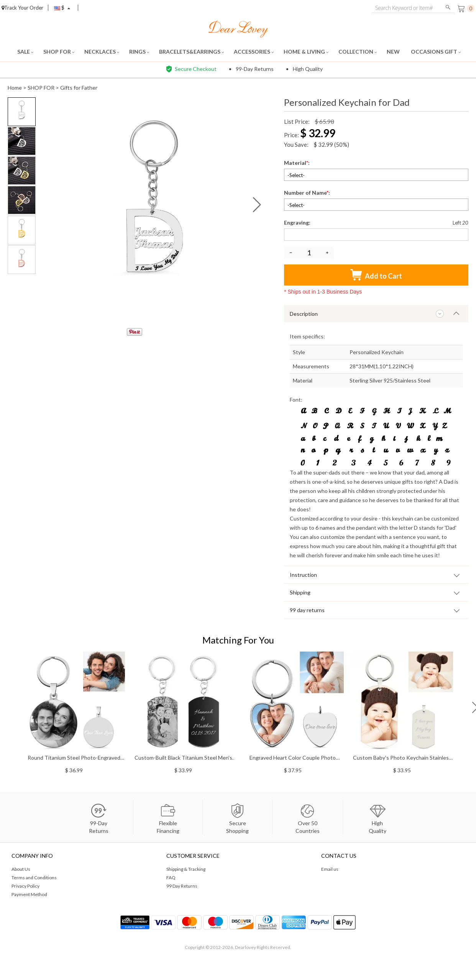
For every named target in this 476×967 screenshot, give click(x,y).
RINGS (139, 51)
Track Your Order (22, 8)
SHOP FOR (58, 51)
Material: (297, 162)
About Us (20, 869)
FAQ (171, 877)
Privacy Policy (25, 886)
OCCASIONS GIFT (436, 51)
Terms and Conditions (34, 877)
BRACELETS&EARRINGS (191, 51)
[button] (257, 205)
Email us (329, 869)
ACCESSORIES (254, 51)
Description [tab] (304, 313)
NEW (394, 51)
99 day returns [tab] (307, 610)
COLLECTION (357, 51)
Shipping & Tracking (185, 869)
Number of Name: (307, 192)
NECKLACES (101, 51)
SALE (25, 51)
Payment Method (29, 894)
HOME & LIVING (306, 51)
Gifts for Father (78, 87)
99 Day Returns (181, 886)
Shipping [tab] (300, 592)
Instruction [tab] (303, 574)
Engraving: (298, 222)
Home (15, 87)
